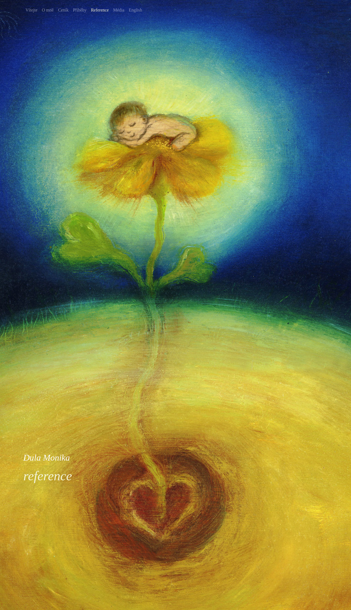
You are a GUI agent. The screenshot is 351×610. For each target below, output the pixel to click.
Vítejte (32, 10)
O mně (48, 10)
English (135, 10)
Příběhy (80, 10)
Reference (100, 10)
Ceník (63, 10)
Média (118, 10)
